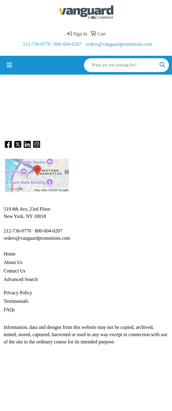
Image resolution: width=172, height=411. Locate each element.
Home (9, 253)
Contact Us (15, 270)
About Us (13, 262)
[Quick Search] (120, 65)
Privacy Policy (18, 292)
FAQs (9, 309)
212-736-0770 (36, 44)
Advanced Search (21, 279)
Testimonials (16, 301)
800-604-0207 (68, 44)
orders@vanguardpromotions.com (119, 44)
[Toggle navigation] (9, 65)
